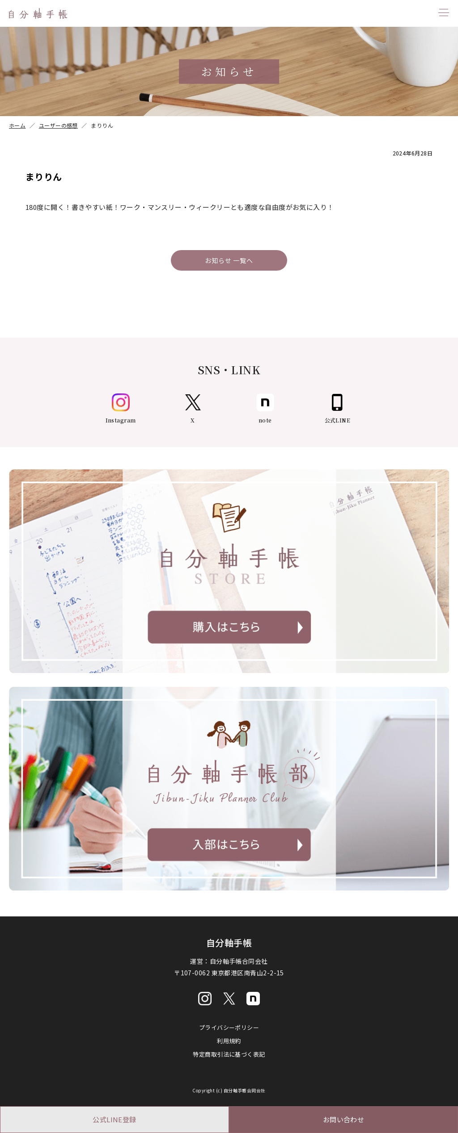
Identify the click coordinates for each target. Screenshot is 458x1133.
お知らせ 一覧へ (229, 260)
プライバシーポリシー (229, 1027)
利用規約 (229, 1041)
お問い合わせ (344, 1119)
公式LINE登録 (114, 1119)
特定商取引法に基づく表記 (229, 1054)
